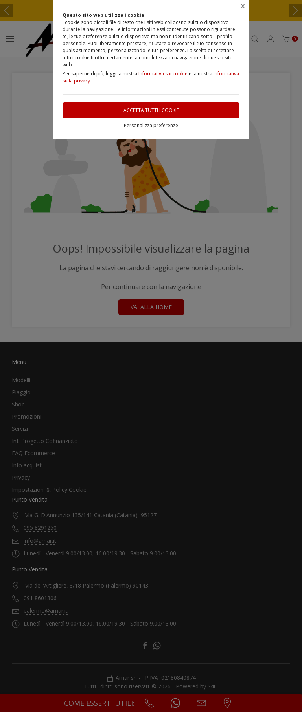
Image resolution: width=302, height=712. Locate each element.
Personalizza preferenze (151, 125)
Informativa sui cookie (163, 73)
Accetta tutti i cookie (151, 110)
